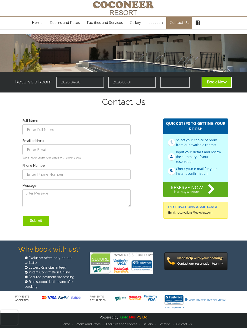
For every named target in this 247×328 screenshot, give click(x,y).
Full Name (30, 121)
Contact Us (179, 22)
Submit (36, 221)
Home (37, 22)
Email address (33, 141)
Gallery (135, 22)
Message (29, 186)
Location (155, 22)
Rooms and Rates (65, 22)
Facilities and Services (105, 22)
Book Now (217, 82)
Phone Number (34, 166)
